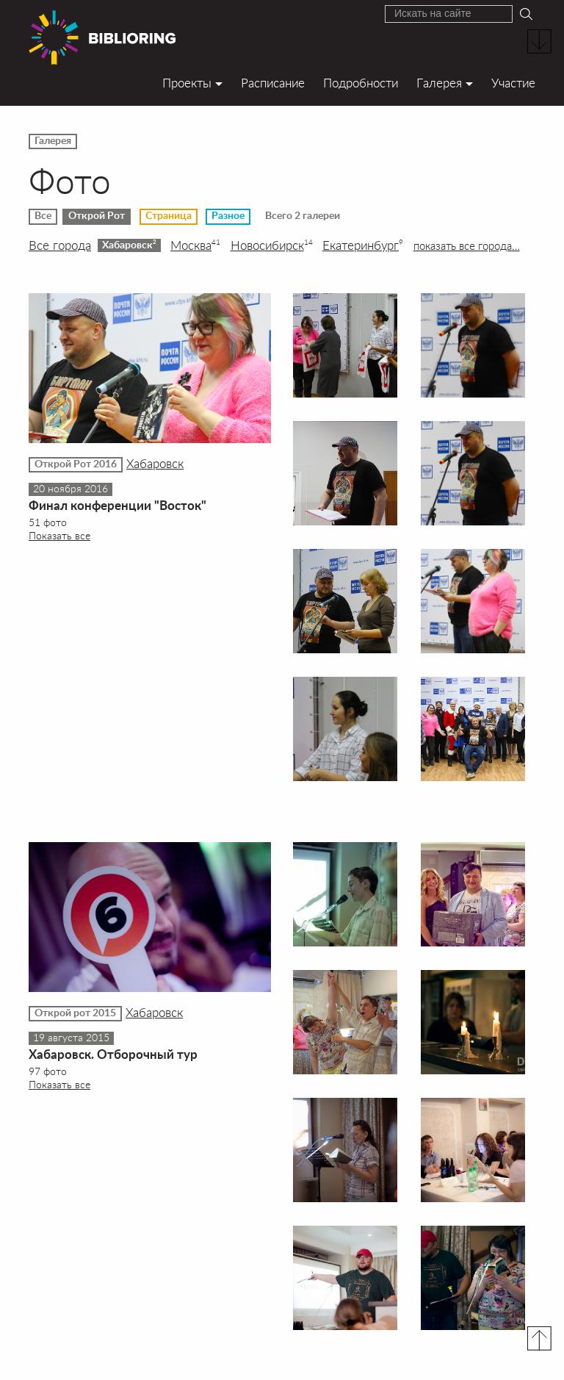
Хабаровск (129, 245)
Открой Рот (96, 216)
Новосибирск (272, 245)
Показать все (59, 535)
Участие (513, 82)
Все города (60, 245)
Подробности (360, 82)
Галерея (439, 82)
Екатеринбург (362, 245)
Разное (228, 216)
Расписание (273, 82)
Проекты (187, 82)
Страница (168, 216)
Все (43, 216)
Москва (195, 245)
